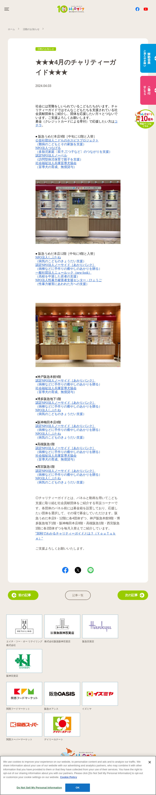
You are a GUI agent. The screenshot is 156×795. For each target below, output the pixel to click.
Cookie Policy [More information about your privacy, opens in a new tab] (68, 779)
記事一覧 (77, 595)
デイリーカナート (53, 739)
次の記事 (134, 595)
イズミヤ (87, 708)
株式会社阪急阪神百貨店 (57, 641)
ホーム (11, 29)
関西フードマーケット (18, 708)
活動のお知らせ (31, 29)
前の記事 (21, 595)
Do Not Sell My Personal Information (39, 789)
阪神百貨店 (12, 675)
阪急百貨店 (88, 641)
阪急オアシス (51, 708)
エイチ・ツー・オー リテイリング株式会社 (24, 643)
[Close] (149, 764)
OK (78, 789)
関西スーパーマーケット (19, 739)
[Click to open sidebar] (7, 9)
